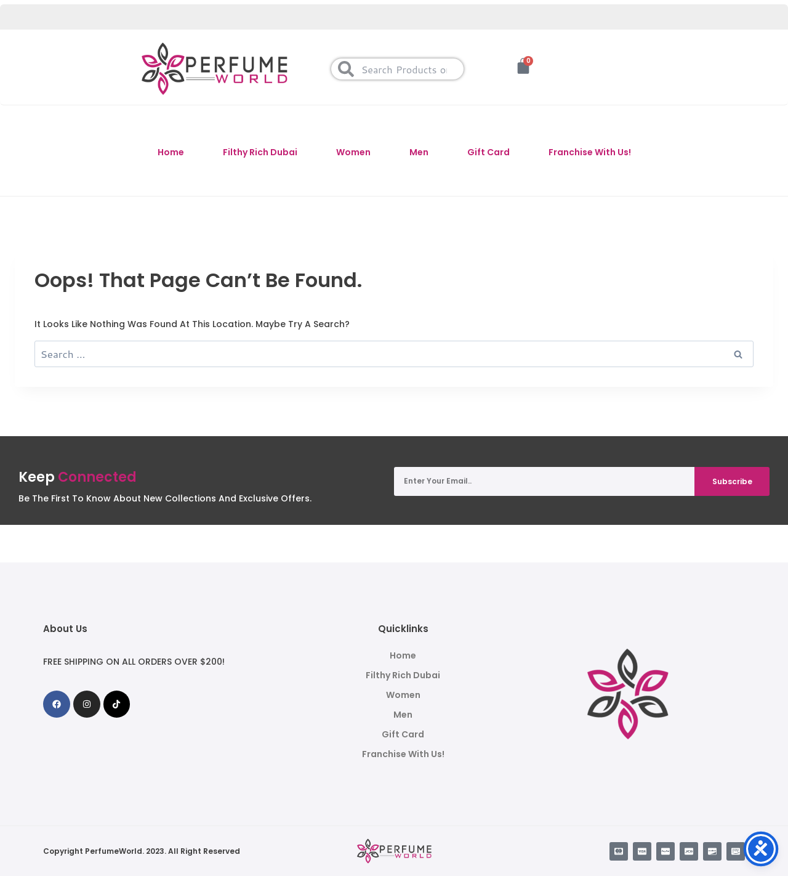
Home (171, 152)
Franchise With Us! (590, 152)
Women (353, 152)
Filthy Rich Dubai (260, 152)
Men (418, 152)
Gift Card (488, 152)
